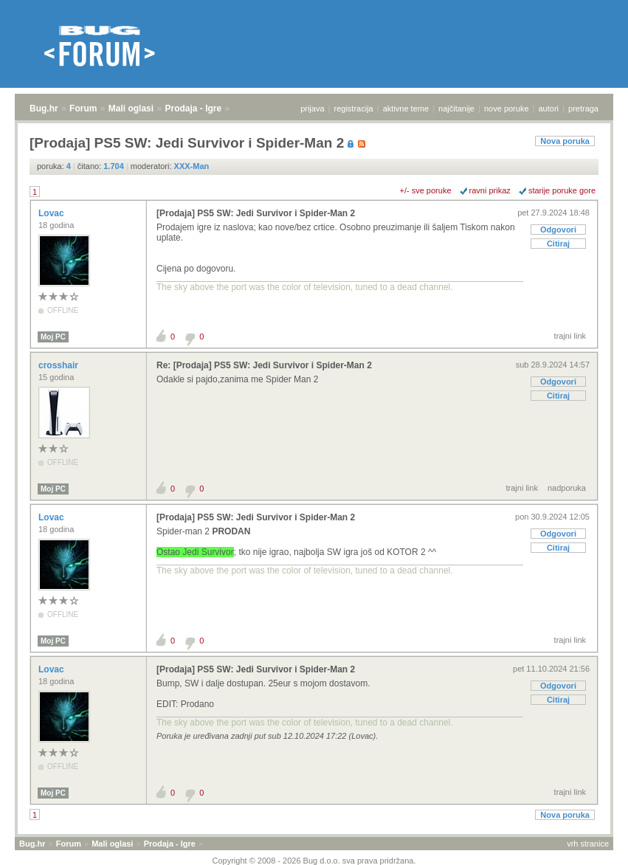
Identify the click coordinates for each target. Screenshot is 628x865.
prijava (312, 108)
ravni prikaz (490, 190)
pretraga (583, 108)
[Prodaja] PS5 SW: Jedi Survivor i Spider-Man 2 (255, 213)
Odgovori (558, 229)
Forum (83, 108)
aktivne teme (406, 108)
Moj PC (53, 337)
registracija (353, 108)
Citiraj (558, 243)
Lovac (52, 213)
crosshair (59, 365)
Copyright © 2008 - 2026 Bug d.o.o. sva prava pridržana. (314, 860)
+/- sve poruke (426, 190)
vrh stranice (588, 843)
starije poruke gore (562, 190)
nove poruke (506, 108)
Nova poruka (565, 141)
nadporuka (567, 487)
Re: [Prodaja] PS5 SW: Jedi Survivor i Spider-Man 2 (264, 365)
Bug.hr (44, 108)
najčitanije (456, 108)
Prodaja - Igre (193, 108)
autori (549, 108)
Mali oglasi (130, 108)
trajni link (570, 335)
